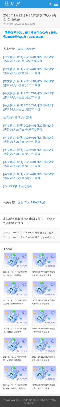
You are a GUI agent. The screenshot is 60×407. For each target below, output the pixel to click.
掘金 (20, 202)
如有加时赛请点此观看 (17, 117)
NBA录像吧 (16, 5)
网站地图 (32, 403)
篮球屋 (36, 400)
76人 (27, 202)
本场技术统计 (26, 49)
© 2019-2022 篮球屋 (13, 400)
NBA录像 (9, 24)
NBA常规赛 (38, 202)
